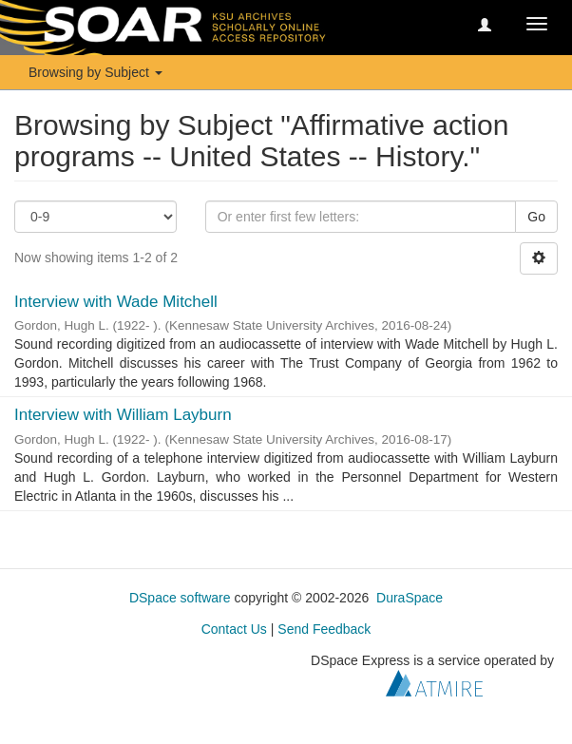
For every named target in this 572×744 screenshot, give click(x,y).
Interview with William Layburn (123, 415)
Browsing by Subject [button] (95, 72)
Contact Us (234, 629)
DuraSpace (409, 597)
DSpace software (180, 597)
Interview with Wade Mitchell (116, 302)
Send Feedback (324, 629)
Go (536, 216)
